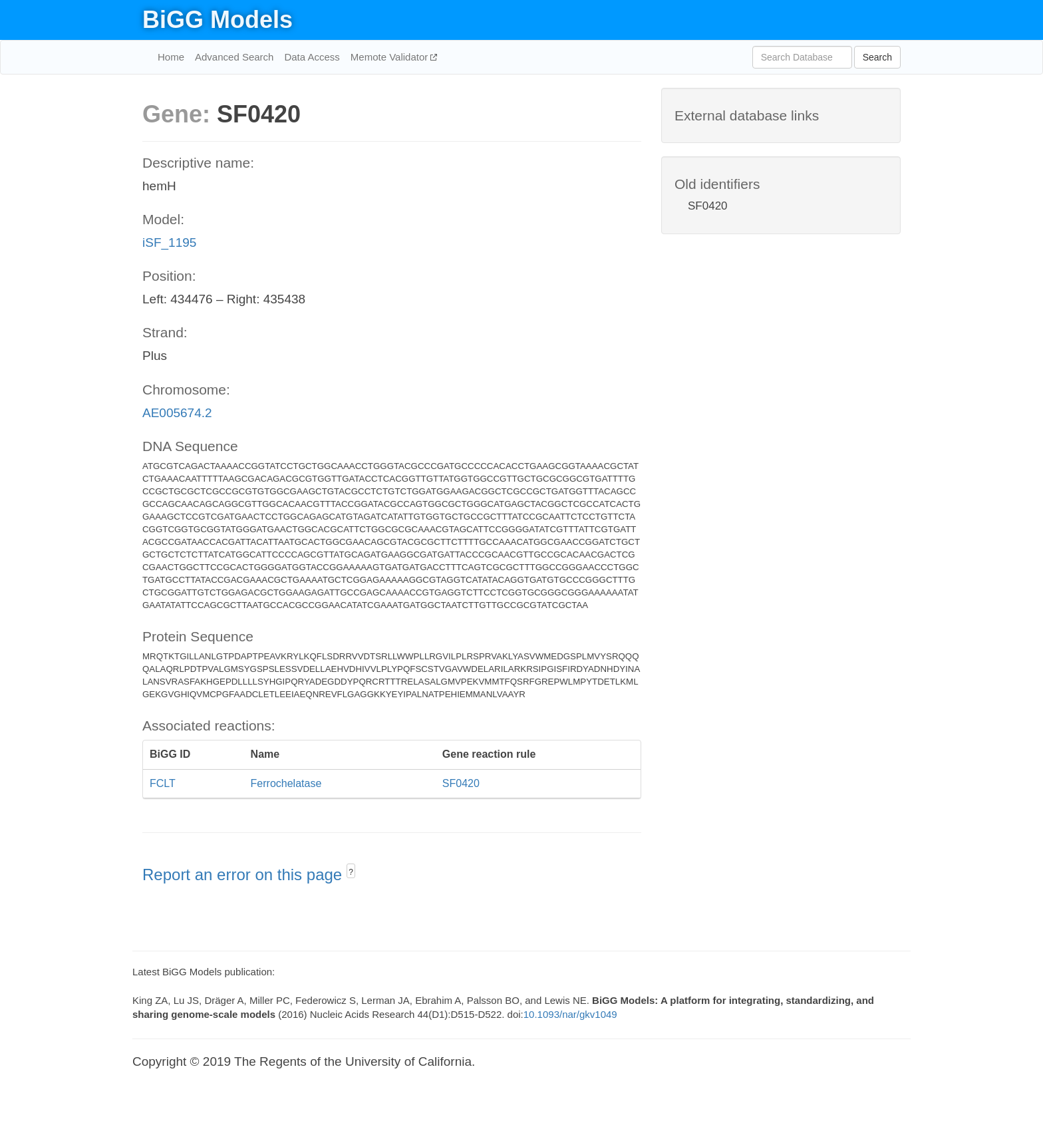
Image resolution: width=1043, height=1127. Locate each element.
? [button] (351, 872)
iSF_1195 (169, 242)
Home (171, 57)
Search (877, 57)
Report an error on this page (244, 875)
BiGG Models (217, 19)
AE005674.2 (177, 413)
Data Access (311, 57)
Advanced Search (234, 57)
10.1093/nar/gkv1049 (570, 1014)
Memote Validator (391, 57)
